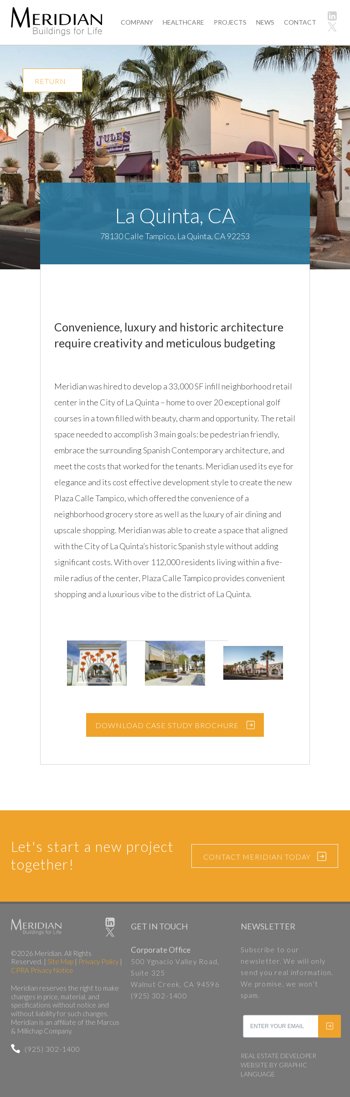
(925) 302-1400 (45, 1049)
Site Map (60, 961)
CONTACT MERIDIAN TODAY (264, 857)
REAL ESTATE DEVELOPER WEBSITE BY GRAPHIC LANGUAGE (278, 1065)
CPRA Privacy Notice (42, 970)
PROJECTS (230, 22)
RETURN (50, 81)
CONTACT (300, 22)
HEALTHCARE (183, 22)
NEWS (265, 22)
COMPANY (137, 22)
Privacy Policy (98, 961)
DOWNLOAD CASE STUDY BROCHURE (167, 725)
